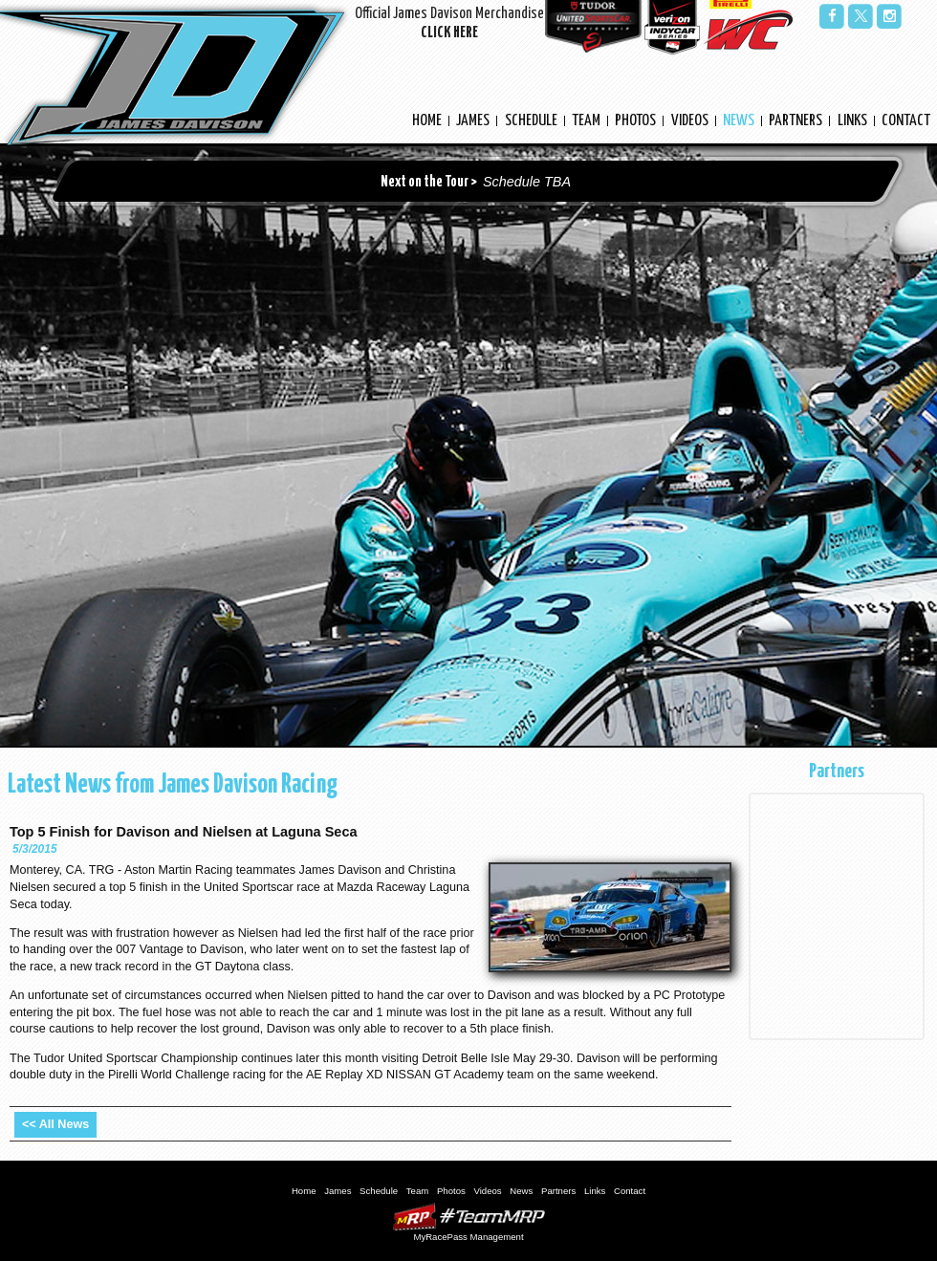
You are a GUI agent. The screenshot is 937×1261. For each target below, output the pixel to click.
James (473, 121)
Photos (635, 121)
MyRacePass (468, 1216)
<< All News (55, 1124)
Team (586, 121)
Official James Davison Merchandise (449, 25)
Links (852, 121)
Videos (689, 121)
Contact (906, 121)
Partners (795, 121)
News (738, 121)
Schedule (531, 121)
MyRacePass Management (468, 1236)
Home (427, 121)
